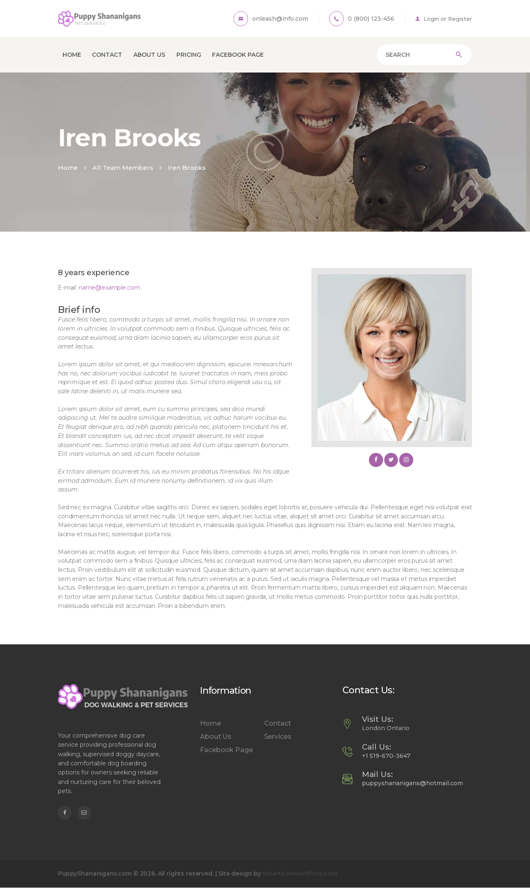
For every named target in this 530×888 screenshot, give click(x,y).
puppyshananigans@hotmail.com (412, 783)
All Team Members (122, 168)
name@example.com (109, 287)
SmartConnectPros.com (300, 873)
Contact (277, 723)
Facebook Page (226, 750)
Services (278, 736)
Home (68, 168)
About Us (215, 736)
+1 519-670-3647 (386, 756)
